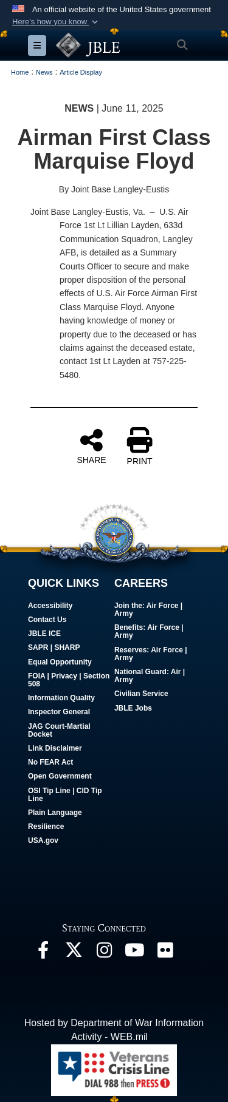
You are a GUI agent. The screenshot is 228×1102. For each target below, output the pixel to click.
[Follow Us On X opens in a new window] (73, 953)
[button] (56, 22)
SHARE (91, 446)
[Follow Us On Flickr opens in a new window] (165, 953)
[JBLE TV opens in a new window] (134, 953)
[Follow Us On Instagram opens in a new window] (104, 953)
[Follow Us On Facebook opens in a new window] (43, 953)
